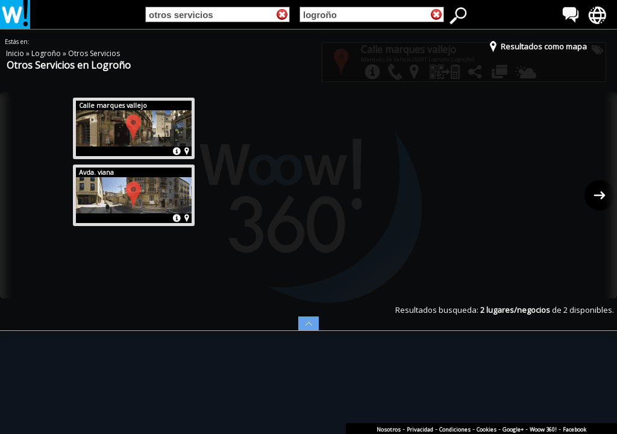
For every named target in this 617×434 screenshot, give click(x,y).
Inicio (16, 53)
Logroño (47, 53)
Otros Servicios (94, 53)
